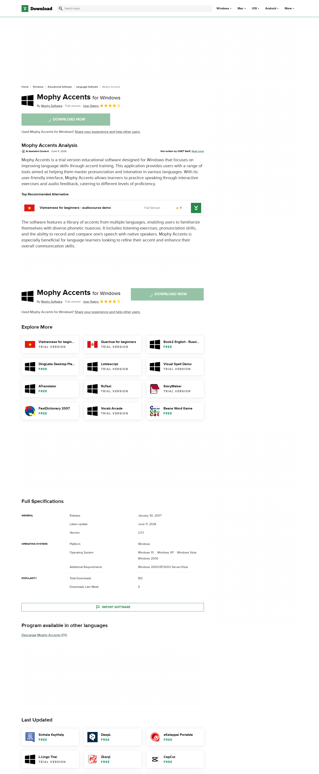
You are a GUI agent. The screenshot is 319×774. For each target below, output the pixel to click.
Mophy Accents (78, 97)
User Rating (102, 105)
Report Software (112, 607)
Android (270, 8)
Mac (240, 8)
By (49, 106)
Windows (223, 8)
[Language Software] (87, 87)
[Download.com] (37, 8)
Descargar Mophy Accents (41, 635)
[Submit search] (60, 8)
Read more (198, 151)
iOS (254, 8)
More (290, 8)
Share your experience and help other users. (108, 132)
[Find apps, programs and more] (134, 8)
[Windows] (38, 87)
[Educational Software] (60, 87)
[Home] (25, 87)
